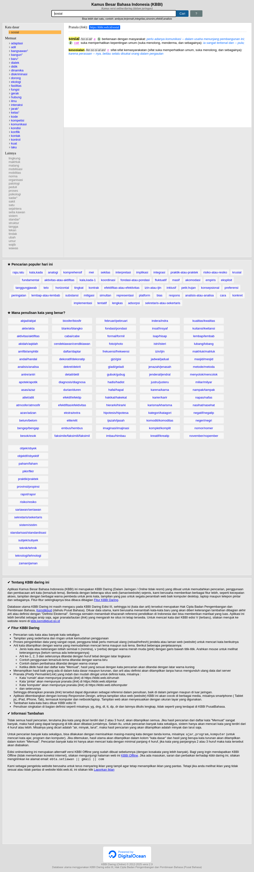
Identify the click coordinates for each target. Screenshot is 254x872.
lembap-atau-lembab (45, 295)
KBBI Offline (129, 756)
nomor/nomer (204, 428)
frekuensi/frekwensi (116, 351)
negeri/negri (203, 420)
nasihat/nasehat (204, 405)
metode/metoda (203, 367)
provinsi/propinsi (28, 486)
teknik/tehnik (28, 548)
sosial (15, 32)
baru (14, 59)
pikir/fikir (28, 471)
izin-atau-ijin (153, 287)
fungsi (15, 89)
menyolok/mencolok (204, 374)
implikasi (142, 272)
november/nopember (203, 436)
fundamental (30, 280)
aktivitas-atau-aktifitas (59, 280)
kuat (14, 143)
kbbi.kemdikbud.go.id (45, 621)
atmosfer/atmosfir (28, 405)
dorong (16, 78)
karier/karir (160, 397)
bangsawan (19, 51)
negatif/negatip (204, 413)
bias (159, 295)
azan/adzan (28, 413)
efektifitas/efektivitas (72, 405)
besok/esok (28, 436)
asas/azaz (28, 390)
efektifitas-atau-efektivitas (122, 287)
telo (46, 287)
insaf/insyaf (160, 328)
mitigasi (89, 295)
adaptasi (17, 43)
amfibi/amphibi (28, 351)
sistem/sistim (28, 525)
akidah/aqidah (28, 344)
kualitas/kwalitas (204, 321)
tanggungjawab (26, 287)
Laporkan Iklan (104, 770)
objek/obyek (28, 448)
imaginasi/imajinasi (116, 428)
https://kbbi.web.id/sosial (104, 27)
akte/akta (28, 328)
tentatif (102, 303)
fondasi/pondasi (116, 328)
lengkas (117, 303)
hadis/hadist (116, 382)
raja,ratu (18, 272)
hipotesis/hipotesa (115, 413)
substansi (71, 295)
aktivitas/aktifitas (28, 336)
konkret (237, 295)
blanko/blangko (72, 328)
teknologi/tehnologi (28, 555)
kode (14, 116)
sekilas (105, 272)
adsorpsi (134, 303)
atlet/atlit (28, 397)
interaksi (17, 105)
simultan (105, 295)
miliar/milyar (203, 382)
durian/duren (72, 390)
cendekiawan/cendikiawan (72, 344)
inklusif (171, 287)
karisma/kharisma (160, 405)
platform (144, 295)
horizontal (62, 287)
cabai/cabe (72, 336)
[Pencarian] (114, 13)
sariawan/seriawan (28, 509)
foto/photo (116, 344)
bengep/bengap (28, 428)
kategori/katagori (159, 413)
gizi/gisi (116, 359)
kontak (15, 136)
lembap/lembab (203, 336)
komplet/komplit (160, 428)
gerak (15, 93)
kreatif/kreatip (159, 436)
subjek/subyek (28, 540)
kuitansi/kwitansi (204, 328)
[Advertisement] (158, 88)
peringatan (18, 295)
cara (223, 295)
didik (14, 66)
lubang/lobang (204, 344)
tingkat (78, 287)
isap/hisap (160, 336)
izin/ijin (160, 351)
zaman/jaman (28, 563)
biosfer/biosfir (72, 321)
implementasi (83, 303)
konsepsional (210, 287)
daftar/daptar (72, 351)
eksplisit (226, 280)
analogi (53, 272)
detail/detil (72, 374)
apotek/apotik (28, 382)
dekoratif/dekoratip (72, 359)
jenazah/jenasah (159, 367)
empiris (211, 280)
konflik (15, 132)
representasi (125, 295)
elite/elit (72, 420)
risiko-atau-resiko (215, 272)
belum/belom (28, 420)
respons (174, 295)
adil (13, 47)
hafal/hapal (116, 390)
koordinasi (108, 280)
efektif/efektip (72, 397)
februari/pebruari (116, 321)
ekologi (16, 82)
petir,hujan (188, 287)
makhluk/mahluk (204, 351)
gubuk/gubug (116, 374)
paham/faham (28, 463)
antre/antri (28, 374)
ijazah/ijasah (116, 420)
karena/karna (160, 390)
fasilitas (16, 85)
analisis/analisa (28, 367)
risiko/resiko (28, 502)
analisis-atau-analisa (199, 295)
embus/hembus (72, 428)
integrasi (159, 272)
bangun (17, 55)
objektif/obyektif (28, 456)
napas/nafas (203, 397)
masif (176, 280)
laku (14, 147)
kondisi (16, 128)
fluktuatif (160, 280)
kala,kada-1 (88, 280)
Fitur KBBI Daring (106, 600)
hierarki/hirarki (116, 405)
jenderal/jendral (160, 374)
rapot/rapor (28, 494)
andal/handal (28, 359)
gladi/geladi (116, 367)
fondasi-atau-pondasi (135, 280)
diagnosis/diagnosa (72, 382)
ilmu (14, 101)
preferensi (231, 287)
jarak (15, 108)
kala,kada (36, 272)
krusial (237, 272)
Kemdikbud (44, 610)
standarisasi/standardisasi (28, 532)
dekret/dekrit (72, 367)
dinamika (17, 70)
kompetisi (17, 120)
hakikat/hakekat (116, 397)
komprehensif (72, 272)
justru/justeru (160, 382)
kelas (15, 112)
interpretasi (123, 272)
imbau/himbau (116, 436)
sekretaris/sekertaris (28, 517)
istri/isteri (160, 344)
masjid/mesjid (203, 359)
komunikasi (19, 124)
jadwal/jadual (160, 359)
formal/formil (116, 336)
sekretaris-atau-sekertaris (162, 303)
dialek (15, 62)
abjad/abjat (28, 321)
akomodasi (192, 280)
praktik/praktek (28, 479)
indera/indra (160, 321)
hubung (16, 97)
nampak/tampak (204, 390)
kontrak (94, 287)
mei (91, 272)
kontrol (15, 139)
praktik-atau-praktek (184, 272)
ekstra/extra (72, 413)
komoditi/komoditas (160, 420)
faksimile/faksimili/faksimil (72, 436)
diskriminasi (19, 74)
